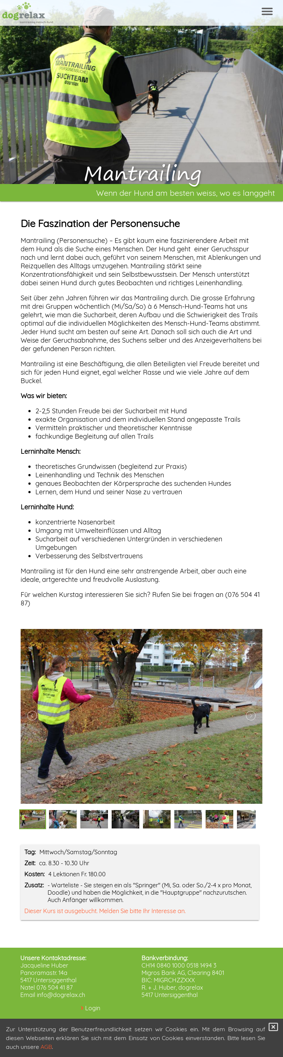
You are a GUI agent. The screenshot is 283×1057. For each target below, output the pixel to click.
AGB (46, 1046)
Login (92, 1008)
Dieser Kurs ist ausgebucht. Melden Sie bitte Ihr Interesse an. (105, 911)
